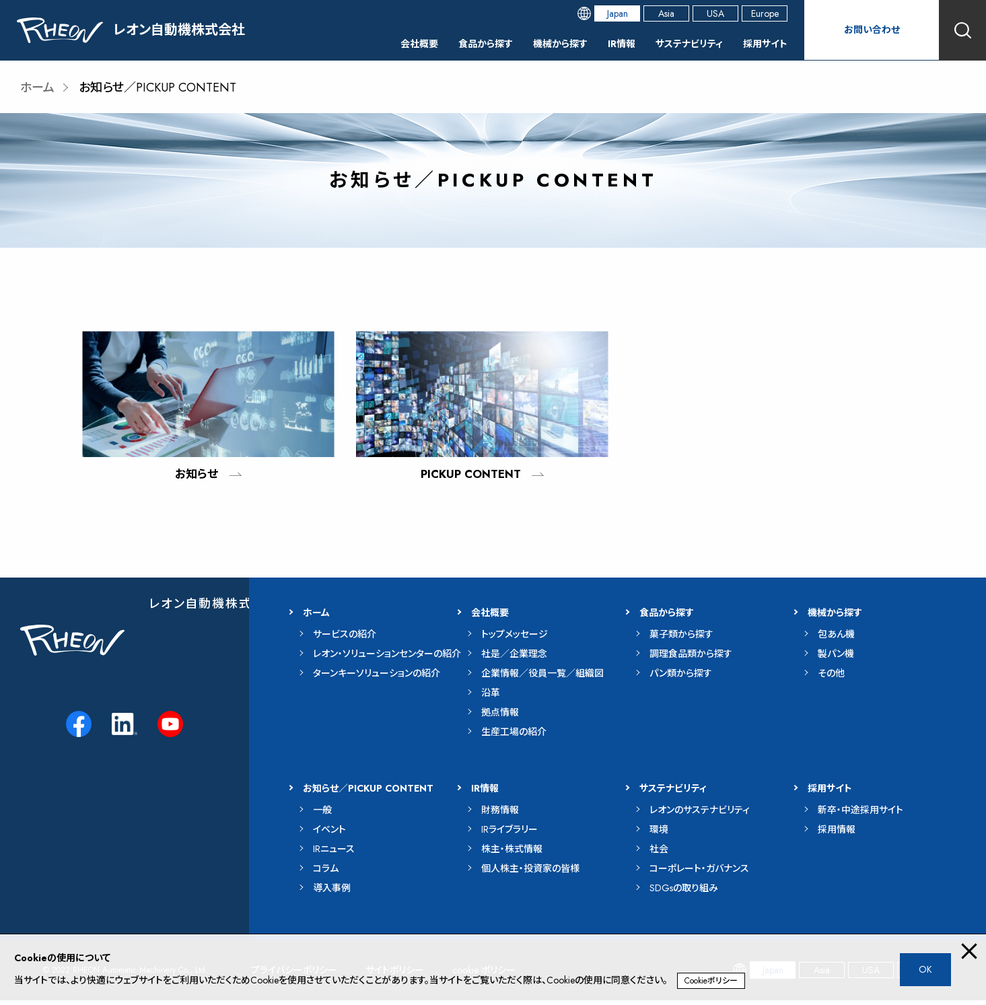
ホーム (37, 87)
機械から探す (536, 43)
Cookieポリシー (711, 981)
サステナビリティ (678, 43)
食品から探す (454, 43)
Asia (666, 13)
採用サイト (762, 43)
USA (715, 13)
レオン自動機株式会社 (214, 608)
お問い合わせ (871, 30)
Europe (765, 13)
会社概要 (381, 43)
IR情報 (603, 43)
